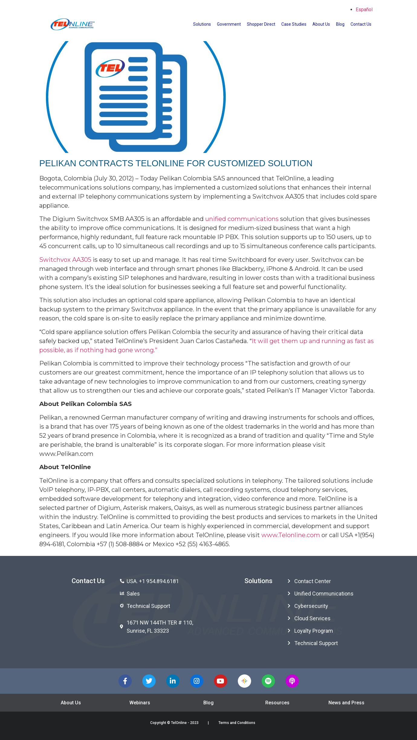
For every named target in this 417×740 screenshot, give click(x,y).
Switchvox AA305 (65, 259)
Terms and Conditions (236, 723)
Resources (277, 703)
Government (229, 24)
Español (364, 9)
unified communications (242, 218)
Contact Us (361, 24)
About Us (321, 24)
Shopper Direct (261, 24)
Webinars (139, 703)
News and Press (346, 703)
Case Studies (293, 24)
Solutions (202, 24)
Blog (340, 24)
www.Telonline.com (290, 535)
